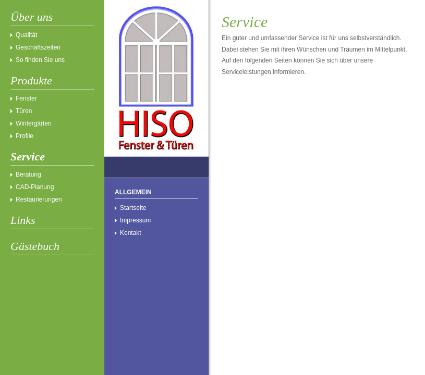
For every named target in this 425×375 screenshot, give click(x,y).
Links (22, 220)
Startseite (133, 207)
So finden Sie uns (40, 60)
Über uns (31, 16)
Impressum (135, 220)
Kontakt (130, 232)
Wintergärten (34, 123)
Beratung (28, 174)
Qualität (26, 35)
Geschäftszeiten (38, 47)
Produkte (31, 80)
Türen (24, 111)
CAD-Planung (35, 187)
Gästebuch (34, 246)
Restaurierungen (39, 199)
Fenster (26, 98)
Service (27, 156)
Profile (24, 136)
